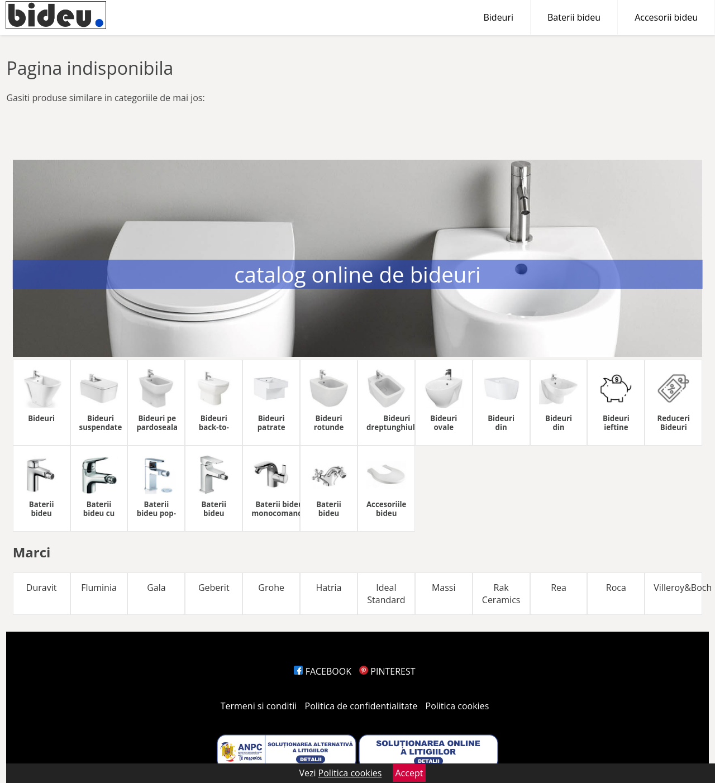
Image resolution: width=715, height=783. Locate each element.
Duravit (41, 587)
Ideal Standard (386, 593)
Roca (616, 587)
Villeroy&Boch (678, 587)
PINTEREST (387, 671)
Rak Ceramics (501, 593)
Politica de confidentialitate (361, 706)
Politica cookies (457, 706)
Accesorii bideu (666, 17)
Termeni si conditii (259, 706)
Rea (558, 587)
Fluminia (99, 587)
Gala (156, 587)
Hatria (329, 587)
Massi (444, 587)
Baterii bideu (573, 17)
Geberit (214, 587)
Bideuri (498, 17)
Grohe (271, 587)
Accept (409, 773)
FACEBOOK (322, 671)
